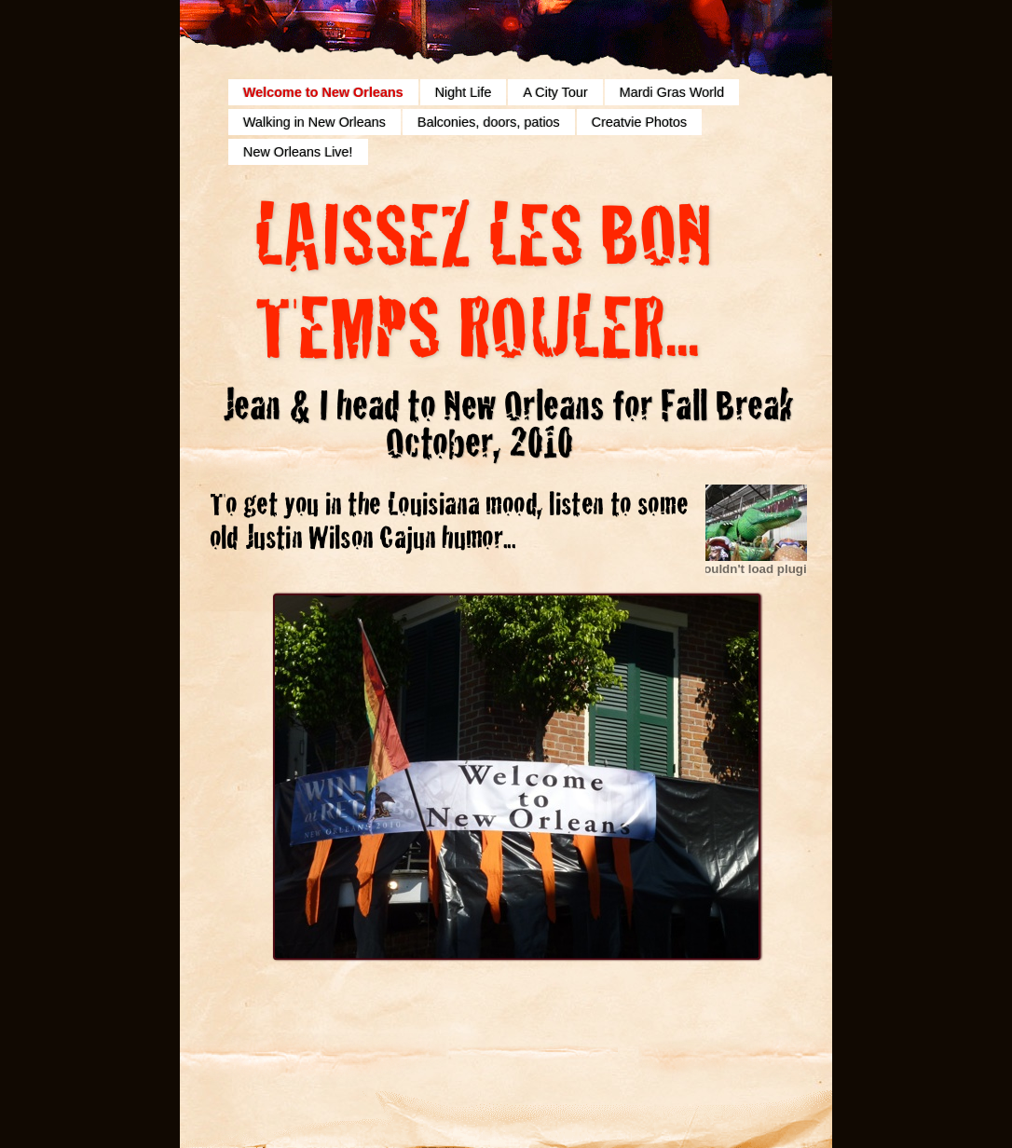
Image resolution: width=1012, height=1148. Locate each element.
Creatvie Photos (639, 122)
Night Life (463, 92)
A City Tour (555, 92)
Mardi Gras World (672, 92)
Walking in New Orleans (314, 122)
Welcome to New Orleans (323, 92)
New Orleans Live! (298, 151)
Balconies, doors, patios (488, 122)
